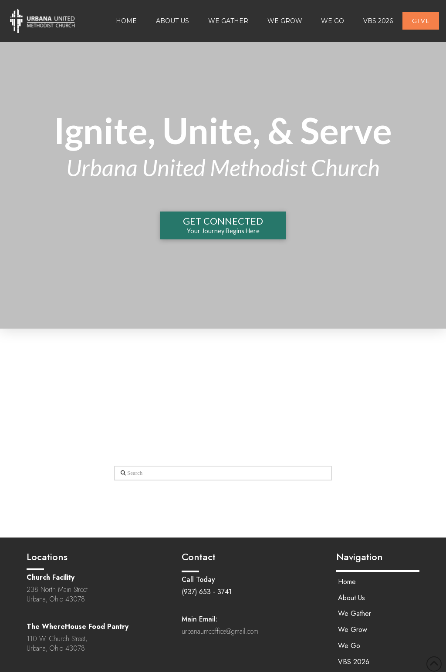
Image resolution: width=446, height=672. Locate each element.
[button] (223, 225)
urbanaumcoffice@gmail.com (220, 631)
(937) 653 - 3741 (207, 592)
